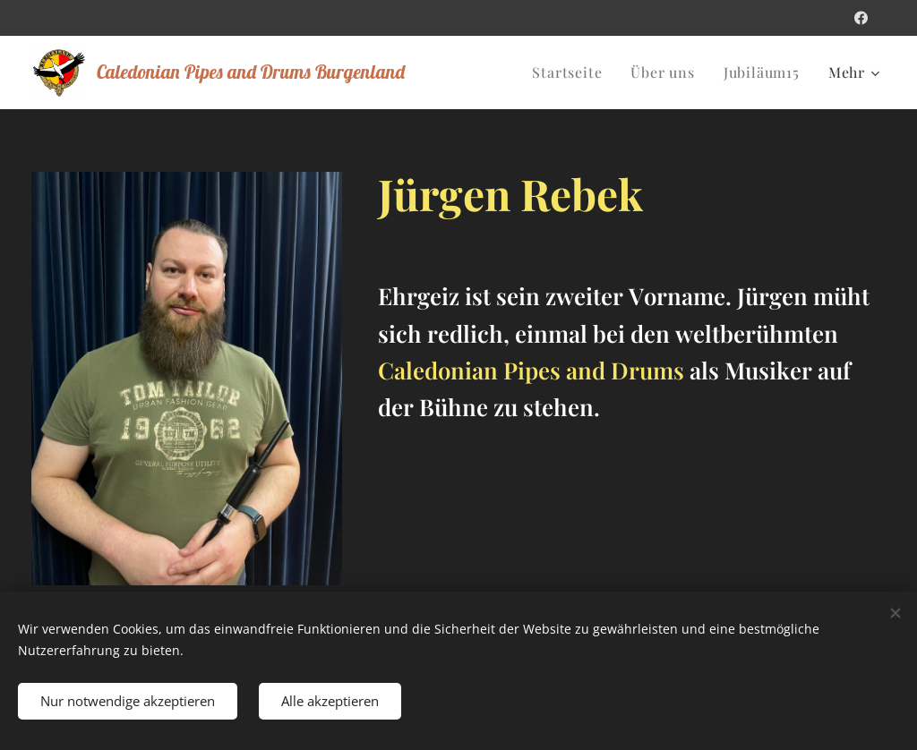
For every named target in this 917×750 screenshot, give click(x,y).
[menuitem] (571, 72)
